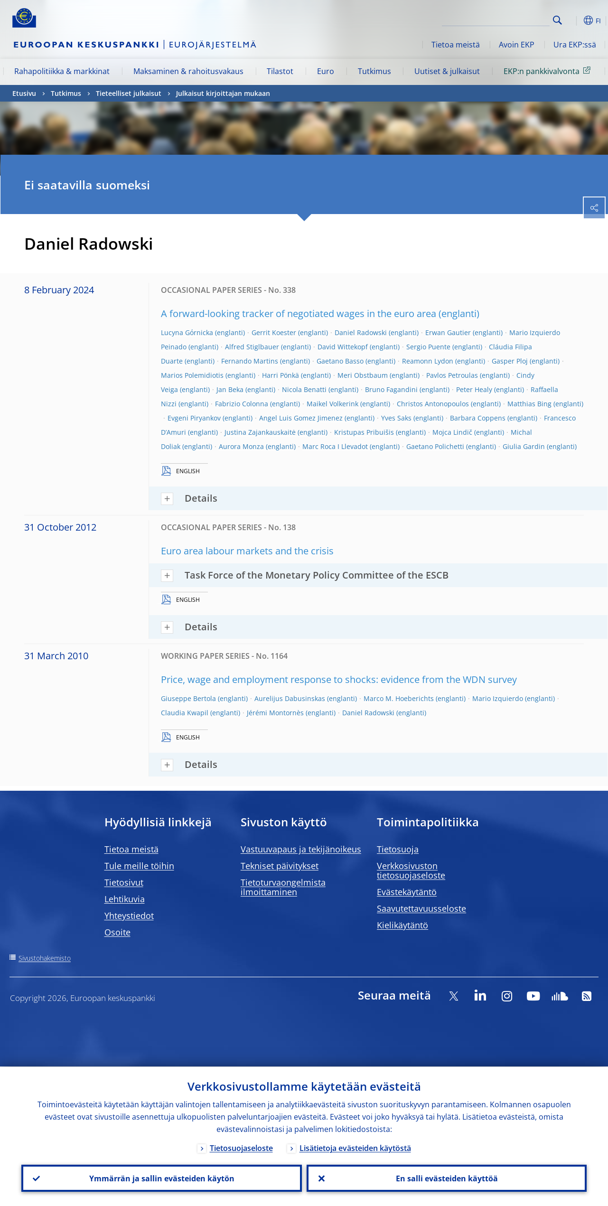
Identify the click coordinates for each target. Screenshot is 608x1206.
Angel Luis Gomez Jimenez (301, 417)
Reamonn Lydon (427, 360)
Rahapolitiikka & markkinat (62, 71)
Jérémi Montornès (275, 712)
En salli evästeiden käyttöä (446, 1178)
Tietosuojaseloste (241, 1147)
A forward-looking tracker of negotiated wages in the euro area (298, 313)
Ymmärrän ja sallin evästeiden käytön (161, 1178)
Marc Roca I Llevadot (335, 446)
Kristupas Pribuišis (364, 432)
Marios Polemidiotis (192, 375)
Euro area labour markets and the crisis (247, 550)
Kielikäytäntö (402, 925)
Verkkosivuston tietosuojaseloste (411, 870)
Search (557, 20)
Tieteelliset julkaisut (128, 93)
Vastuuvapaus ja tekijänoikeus (301, 849)
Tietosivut (123, 882)
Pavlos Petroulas (452, 375)
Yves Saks (396, 417)
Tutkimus (374, 71)
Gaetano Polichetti (435, 446)
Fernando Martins (249, 360)
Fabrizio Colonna (241, 403)
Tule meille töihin (139, 865)
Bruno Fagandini (391, 389)
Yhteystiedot (129, 915)
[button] (572, 20)
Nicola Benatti (304, 389)
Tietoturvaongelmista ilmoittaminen (283, 887)
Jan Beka (229, 389)
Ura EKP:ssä (574, 44)
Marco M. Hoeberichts (399, 698)
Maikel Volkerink (332, 403)
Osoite (117, 932)
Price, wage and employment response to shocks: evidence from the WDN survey (339, 679)
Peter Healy (474, 389)
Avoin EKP (516, 44)
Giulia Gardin (524, 446)
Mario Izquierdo (497, 698)
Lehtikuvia (124, 899)
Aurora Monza (241, 446)
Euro (325, 71)
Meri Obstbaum (362, 375)
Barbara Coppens (477, 417)
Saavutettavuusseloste (421, 908)
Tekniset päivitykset (279, 865)
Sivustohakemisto (45, 958)
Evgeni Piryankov (194, 417)
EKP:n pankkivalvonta (549, 70)
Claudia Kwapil (184, 712)
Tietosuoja (398, 849)
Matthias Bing (529, 403)
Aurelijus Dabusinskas (289, 698)
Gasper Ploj (510, 360)
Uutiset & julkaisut (447, 71)
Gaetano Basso (340, 360)
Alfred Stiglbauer (252, 346)
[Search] (502, 19)
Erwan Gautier (448, 332)
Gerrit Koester (274, 332)
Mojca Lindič (452, 432)
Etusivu (24, 93)
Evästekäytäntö (407, 891)
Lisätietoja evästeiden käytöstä (355, 1147)
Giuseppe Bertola (188, 698)
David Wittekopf (343, 346)
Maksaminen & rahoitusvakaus (188, 71)
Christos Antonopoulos (433, 403)
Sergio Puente (428, 346)
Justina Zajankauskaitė (260, 432)
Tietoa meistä (455, 44)
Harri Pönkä (280, 375)
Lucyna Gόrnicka (187, 332)
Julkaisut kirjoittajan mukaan (223, 93)
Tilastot (280, 71)
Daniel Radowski (361, 332)
